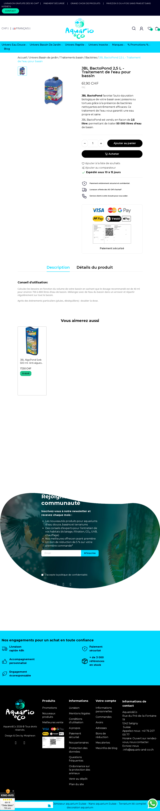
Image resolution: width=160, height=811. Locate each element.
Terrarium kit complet (132, 803)
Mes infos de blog (106, 748)
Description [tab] (58, 267)
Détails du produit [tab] (95, 267)
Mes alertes (103, 742)
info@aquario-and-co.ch (138, 749)
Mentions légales (79, 713)
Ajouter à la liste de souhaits (101, 163)
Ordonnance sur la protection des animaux (79, 770)
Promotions (49, 707)
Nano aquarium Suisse (102, 803)
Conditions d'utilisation (76, 720)
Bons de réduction (102, 735)
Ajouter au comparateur (99, 167)
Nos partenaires (79, 742)
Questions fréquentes (76, 759)
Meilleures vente (52, 722)
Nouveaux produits (48, 715)
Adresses (101, 728)
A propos (74, 728)
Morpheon (29, 735)
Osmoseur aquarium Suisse (69, 803)
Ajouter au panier (125, 143)
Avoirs (99, 722)
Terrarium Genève (38, 803)
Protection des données (78, 750)
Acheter (112, 153)
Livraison (74, 707)
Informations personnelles (104, 709)
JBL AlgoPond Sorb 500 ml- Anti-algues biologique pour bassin (31, 361)
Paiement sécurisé (54, 3)
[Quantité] (93, 143)
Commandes (103, 716)
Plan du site (76, 784)
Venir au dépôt (78, 778)
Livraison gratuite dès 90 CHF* (22, 3)
